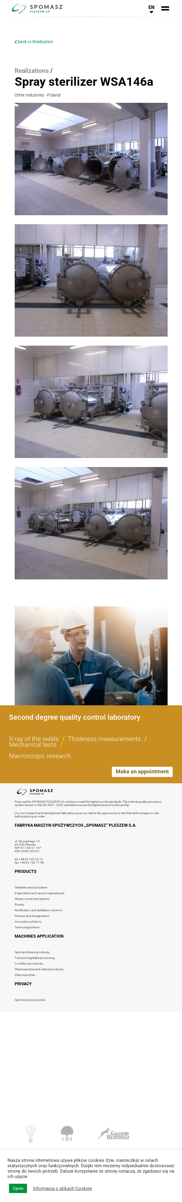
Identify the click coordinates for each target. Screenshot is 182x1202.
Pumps (19, 904)
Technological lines (27, 927)
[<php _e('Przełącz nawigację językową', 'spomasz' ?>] (151, 8)
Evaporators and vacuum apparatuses (39, 893)
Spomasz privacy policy (30, 999)
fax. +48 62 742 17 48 (29, 862)
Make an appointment (142, 771)
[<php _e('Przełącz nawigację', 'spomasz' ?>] (165, 8)
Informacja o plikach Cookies (62, 1188)
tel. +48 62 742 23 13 (29, 859)
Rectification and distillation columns (38, 910)
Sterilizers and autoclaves (31, 887)
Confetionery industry (29, 963)
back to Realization (34, 41)
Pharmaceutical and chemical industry (39, 969)
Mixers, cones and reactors (32, 898)
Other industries (25, 975)
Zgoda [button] (18, 1188)
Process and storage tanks (32, 916)
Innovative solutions (28, 921)
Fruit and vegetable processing (35, 958)
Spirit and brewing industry (32, 952)
